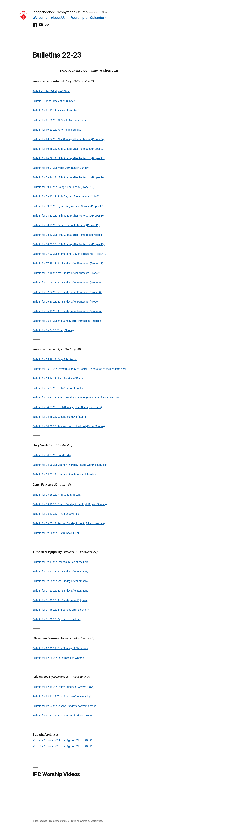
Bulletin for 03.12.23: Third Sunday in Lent (57, 513)
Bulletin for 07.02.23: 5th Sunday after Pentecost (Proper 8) (67, 292)
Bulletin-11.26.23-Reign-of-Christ (51, 91)
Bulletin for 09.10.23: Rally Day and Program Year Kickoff (66, 196)
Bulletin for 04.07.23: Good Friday (52, 455)
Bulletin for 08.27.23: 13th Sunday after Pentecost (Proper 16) (69, 215)
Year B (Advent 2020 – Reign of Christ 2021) (62, 746)
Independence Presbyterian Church (60, 12)
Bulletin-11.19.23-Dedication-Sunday (54, 101)
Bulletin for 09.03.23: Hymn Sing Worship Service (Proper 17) (68, 206)
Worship (77, 17)
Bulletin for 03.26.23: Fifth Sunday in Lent (57, 494)
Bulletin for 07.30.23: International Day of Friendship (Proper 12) (70, 253)
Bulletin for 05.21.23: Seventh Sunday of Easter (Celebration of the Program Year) (80, 368)
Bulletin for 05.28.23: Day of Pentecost (55, 359)
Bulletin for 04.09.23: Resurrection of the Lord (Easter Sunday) (69, 426)
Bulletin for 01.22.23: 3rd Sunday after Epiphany (60, 600)
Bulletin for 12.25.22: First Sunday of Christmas (60, 648)
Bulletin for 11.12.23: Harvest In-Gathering (57, 110)
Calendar (97, 17)
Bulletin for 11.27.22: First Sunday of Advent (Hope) (63, 715)
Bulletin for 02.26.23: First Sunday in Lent (56, 533)
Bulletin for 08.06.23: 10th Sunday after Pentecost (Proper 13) (69, 244)
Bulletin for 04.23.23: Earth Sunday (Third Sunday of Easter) (67, 407)
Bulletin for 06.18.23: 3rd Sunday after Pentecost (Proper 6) (67, 311)
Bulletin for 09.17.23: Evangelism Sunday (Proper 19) (63, 187)
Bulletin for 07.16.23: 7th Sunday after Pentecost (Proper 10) (68, 272)
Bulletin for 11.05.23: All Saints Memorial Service (61, 120)
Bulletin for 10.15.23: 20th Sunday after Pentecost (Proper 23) (69, 148)
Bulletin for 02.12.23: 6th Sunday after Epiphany (60, 571)
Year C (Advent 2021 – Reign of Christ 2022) (62, 740)
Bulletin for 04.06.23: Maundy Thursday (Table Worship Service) (70, 464)
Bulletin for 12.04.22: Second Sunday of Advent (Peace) (65, 705)
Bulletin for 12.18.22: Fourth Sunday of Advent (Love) (63, 686)
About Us (58, 17)
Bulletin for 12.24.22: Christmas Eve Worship (59, 657)
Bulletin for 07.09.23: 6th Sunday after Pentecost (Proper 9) (67, 282)
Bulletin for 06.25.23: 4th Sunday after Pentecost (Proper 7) (67, 301)
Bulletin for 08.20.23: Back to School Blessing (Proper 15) (66, 225)
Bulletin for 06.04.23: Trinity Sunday (53, 330)
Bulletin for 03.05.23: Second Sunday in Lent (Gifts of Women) (69, 523)
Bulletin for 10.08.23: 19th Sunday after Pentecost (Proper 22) (69, 158)
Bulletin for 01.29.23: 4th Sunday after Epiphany (60, 590)
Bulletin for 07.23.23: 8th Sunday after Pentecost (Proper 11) (68, 263)
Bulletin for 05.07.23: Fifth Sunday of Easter (58, 388)
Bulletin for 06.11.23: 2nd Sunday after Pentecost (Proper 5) (67, 320)
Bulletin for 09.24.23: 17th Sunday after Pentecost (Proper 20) (69, 177)
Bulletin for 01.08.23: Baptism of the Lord (57, 619)
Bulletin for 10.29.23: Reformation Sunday (57, 129)
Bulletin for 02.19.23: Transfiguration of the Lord (60, 561)
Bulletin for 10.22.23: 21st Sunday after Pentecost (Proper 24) (68, 139)
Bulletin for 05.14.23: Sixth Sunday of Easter (58, 378)
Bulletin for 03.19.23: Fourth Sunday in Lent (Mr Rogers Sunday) (70, 504)
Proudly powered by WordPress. (86, 820)
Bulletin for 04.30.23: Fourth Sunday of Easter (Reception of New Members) (77, 397)
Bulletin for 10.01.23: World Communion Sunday (61, 167)
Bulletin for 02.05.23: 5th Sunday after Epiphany (60, 581)
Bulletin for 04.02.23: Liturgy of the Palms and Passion (64, 474)
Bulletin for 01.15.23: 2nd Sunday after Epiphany (61, 609)
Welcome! (40, 17)
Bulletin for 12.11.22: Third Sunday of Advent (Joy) (62, 696)
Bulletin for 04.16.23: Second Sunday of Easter (60, 416)
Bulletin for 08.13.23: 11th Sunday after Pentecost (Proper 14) (69, 234)
